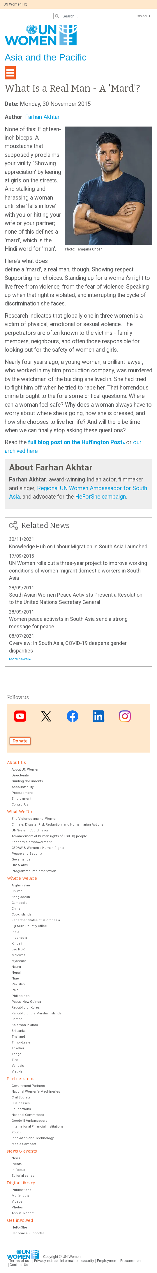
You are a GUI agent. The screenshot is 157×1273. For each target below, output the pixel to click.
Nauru (16, 967)
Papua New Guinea (26, 1002)
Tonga (16, 1054)
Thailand (18, 1037)
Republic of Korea (26, 1007)
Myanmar (19, 961)
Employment (21, 799)
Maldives (18, 955)
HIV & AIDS (20, 865)
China (16, 909)
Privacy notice (46, 1261)
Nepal (16, 973)
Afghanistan (21, 885)
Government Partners (28, 1086)
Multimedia (20, 1196)
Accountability (22, 787)
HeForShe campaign (100, 496)
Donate (20, 741)
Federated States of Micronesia (36, 920)
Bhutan (17, 891)
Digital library (21, 1182)
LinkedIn (99, 716)
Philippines (20, 996)
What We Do (19, 811)
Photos (17, 1207)
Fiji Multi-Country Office (29, 926)
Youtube (20, 716)
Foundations (21, 1109)
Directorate (20, 775)
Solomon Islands (25, 1025)
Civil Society (21, 1097)
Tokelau (18, 1048)
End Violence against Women (34, 819)
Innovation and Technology (33, 1138)
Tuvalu (17, 1060)
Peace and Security (27, 854)
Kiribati (17, 943)
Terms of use (20, 1261)
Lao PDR (18, 949)
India (15, 932)
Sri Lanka (19, 1031)
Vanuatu (18, 1066)
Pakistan (18, 984)
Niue (15, 978)
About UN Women (25, 769)
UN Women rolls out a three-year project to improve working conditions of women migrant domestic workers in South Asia (78, 570)
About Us (16, 762)
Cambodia (19, 903)
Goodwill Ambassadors (29, 1121)
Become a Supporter (28, 1233)
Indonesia (19, 938)
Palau (16, 990)
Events (17, 1164)
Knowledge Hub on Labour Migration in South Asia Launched (78, 546)
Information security (77, 1261)
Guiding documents (27, 781)
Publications (21, 1190)
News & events (22, 1151)
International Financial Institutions (37, 1126)
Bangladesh (21, 897)
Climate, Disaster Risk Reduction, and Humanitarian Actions (57, 824)
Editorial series (23, 1176)
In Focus (18, 1170)
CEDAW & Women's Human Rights (38, 848)
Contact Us (20, 804)
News (16, 1158)
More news (18, 659)
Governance (21, 859)
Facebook (72, 716)
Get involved (20, 1220)
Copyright (50, 1257)
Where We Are (22, 878)
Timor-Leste (21, 1042)
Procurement (22, 793)
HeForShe (19, 1227)
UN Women (72, 1257)
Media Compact (24, 1144)
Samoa (17, 1019)
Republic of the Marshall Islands (36, 1013)
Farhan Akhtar (42, 117)
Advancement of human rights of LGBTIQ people (49, 836)
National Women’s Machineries (36, 1092)
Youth (16, 1132)
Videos (17, 1201)
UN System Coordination (30, 830)
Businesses (21, 1103)
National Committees (28, 1115)
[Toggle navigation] (10, 72)
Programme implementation (34, 871)
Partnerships (20, 1078)
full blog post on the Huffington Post (75, 442)
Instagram (125, 716)
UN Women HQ (15, 4)
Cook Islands (21, 914)
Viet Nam (19, 1071)
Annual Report (22, 1213)
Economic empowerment (32, 842)
